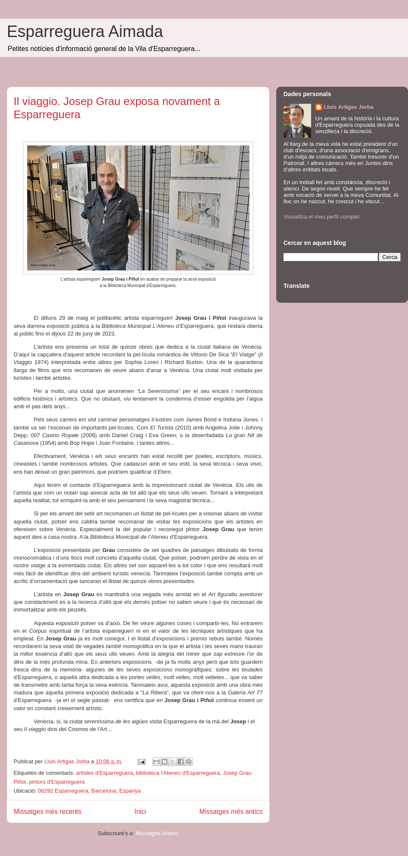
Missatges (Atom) (157, 833)
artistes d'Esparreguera (104, 773)
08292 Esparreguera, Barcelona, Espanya (89, 791)
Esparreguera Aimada (85, 31)
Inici (140, 811)
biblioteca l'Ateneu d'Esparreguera (178, 773)
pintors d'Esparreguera (57, 782)
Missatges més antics (231, 811)
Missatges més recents (47, 811)
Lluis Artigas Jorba (349, 107)
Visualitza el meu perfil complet (321, 216)
